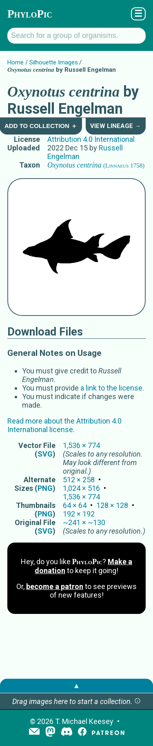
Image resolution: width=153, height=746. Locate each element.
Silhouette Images (53, 62)
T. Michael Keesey (84, 721)
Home (15, 62)
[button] (137, 701)
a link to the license (111, 388)
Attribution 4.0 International (91, 139)
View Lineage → (115, 126)
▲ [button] (76, 685)
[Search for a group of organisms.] (76, 36)
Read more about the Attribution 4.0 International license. (64, 425)
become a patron (54, 586)
